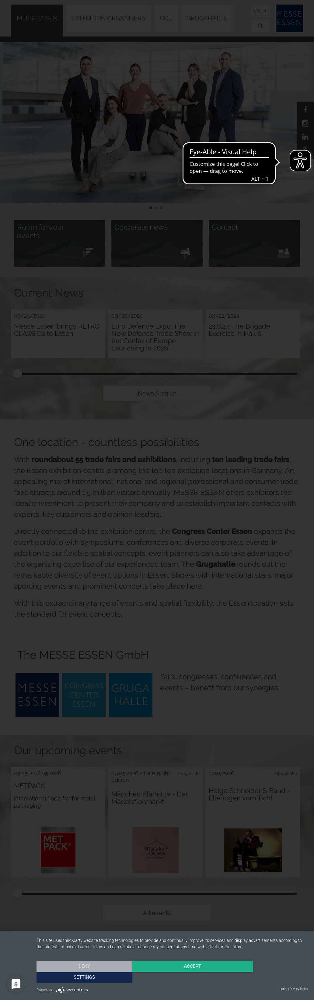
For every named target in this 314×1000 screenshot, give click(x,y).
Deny (77, 977)
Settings (267, 977)
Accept (172, 977)
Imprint (282, 989)
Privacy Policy (299, 989)
